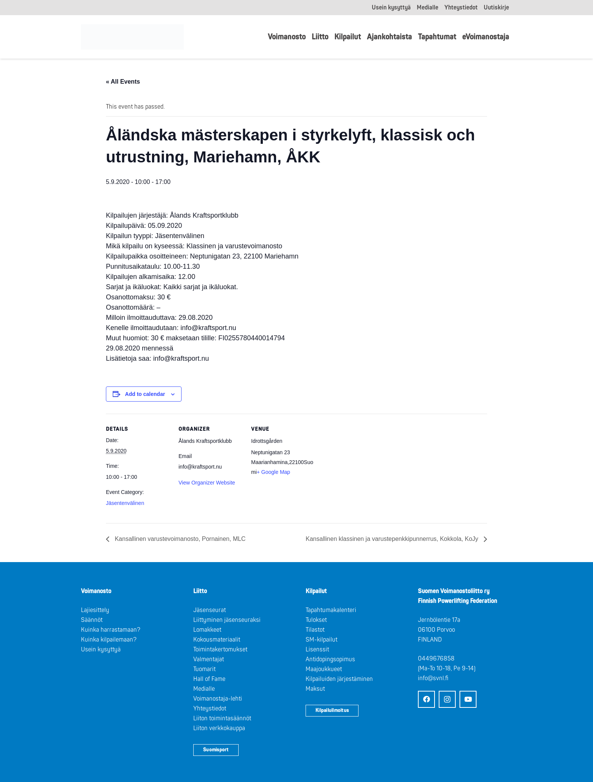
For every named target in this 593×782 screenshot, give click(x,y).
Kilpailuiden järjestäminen (339, 679)
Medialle (204, 689)
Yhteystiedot (209, 708)
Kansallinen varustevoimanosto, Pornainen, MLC (179, 539)
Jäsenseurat (209, 610)
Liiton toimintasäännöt (222, 718)
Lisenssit (317, 649)
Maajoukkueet (324, 669)
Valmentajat (208, 659)
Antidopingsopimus (330, 659)
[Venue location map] (364, 466)
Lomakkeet (207, 630)
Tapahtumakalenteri (331, 610)
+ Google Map (273, 472)
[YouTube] (468, 699)
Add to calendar (145, 394)
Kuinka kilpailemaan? (109, 639)
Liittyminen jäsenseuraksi (227, 620)
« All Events (123, 81)
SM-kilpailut (321, 639)
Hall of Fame (209, 679)
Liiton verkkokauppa (219, 728)
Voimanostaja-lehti (217, 699)
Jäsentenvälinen (125, 503)
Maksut (315, 689)
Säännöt (91, 620)
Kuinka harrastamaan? (110, 630)
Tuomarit (204, 669)
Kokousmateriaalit (216, 639)
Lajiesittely (95, 610)
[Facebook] (426, 699)
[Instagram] (447, 699)
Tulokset (316, 620)
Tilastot (315, 630)
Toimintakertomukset (220, 649)
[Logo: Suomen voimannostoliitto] (134, 37)
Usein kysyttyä (101, 649)
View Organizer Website (207, 483)
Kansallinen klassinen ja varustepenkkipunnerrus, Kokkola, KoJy (393, 539)
